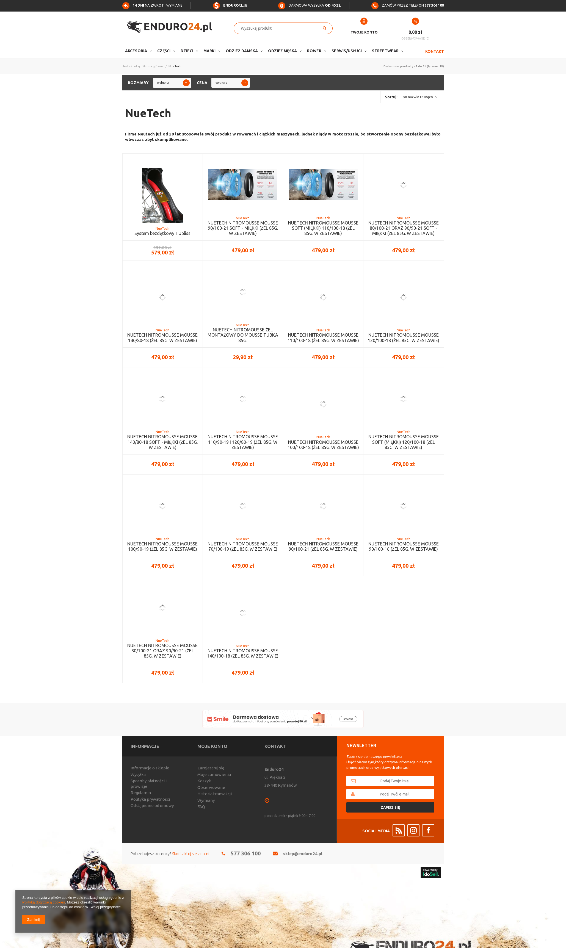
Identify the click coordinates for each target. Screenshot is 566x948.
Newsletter (361, 745)
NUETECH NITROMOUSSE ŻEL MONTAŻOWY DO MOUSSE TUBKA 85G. (243, 335)
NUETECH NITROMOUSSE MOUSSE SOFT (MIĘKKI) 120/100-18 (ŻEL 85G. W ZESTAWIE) (403, 442)
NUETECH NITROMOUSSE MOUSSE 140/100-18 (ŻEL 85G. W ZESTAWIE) (242, 653)
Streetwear (385, 51)
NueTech (162, 228)
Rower (314, 51)
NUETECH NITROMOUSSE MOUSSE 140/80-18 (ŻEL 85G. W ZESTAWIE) (162, 337)
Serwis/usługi (347, 51)
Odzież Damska (242, 51)
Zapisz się (390, 807)
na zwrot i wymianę (152, 5)
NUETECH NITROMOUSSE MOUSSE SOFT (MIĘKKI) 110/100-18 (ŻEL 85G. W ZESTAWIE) (323, 228)
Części (163, 51)
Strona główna (153, 66)
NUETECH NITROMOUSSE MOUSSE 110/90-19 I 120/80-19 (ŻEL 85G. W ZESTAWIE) (243, 442)
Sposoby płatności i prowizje (149, 783)
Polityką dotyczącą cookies (43, 902)
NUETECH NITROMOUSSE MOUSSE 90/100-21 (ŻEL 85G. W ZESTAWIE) (323, 546)
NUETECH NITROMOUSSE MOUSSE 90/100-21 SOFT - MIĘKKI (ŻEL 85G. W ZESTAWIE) (243, 228)
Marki (209, 51)
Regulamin (141, 792)
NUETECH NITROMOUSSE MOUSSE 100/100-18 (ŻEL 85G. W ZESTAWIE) (323, 445)
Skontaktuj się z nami (190, 853)
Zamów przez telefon (407, 5)
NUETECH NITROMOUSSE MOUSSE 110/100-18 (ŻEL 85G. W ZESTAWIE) (323, 337)
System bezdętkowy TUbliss (162, 233)
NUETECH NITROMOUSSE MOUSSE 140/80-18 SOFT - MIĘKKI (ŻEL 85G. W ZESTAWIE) (162, 442)
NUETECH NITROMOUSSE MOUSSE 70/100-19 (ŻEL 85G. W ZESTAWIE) (243, 546)
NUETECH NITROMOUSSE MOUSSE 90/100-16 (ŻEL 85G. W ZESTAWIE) (403, 546)
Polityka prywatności (150, 799)
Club (230, 5)
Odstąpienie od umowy (152, 805)
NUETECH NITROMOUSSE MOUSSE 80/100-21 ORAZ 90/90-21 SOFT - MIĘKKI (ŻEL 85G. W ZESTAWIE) (403, 228)
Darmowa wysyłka (309, 5)
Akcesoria (136, 51)
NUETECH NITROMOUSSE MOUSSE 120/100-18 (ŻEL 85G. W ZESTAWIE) (403, 337)
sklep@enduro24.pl (302, 853)
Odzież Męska (282, 51)
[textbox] (278, 28)
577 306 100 (246, 853)
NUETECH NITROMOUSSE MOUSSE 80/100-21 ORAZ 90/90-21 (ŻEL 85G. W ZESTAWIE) (162, 650)
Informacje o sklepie (150, 768)
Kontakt (434, 51)
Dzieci (187, 51)
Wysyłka (138, 774)
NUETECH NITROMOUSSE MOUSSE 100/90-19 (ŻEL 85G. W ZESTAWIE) (162, 546)
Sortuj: (391, 97)
